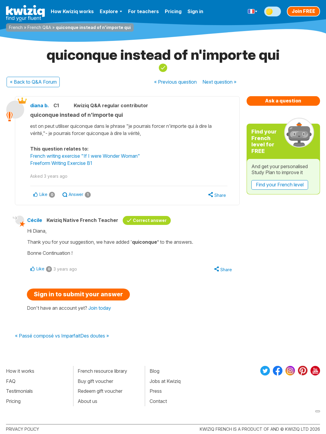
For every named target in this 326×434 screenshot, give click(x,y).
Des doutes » (94, 336)
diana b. (39, 105)
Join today (99, 308)
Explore (111, 11)
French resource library (102, 371)
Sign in (195, 11)
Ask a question (283, 101)
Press (156, 391)
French (16, 27)
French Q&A (39, 27)
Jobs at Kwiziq (165, 381)
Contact (158, 401)
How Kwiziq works (72, 11)
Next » (219, 82)
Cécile (34, 220)
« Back (33, 82)
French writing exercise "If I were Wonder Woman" (85, 156)
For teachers (143, 11)
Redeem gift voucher (100, 391)
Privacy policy (22, 429)
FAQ (11, 381)
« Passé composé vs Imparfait (47, 336)
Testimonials (19, 391)
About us (87, 401)
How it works (20, 371)
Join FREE (303, 11)
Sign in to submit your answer (78, 294)
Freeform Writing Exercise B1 (61, 163)
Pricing (173, 11)
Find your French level (280, 185)
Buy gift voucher (95, 381)
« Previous (175, 82)
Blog (154, 371)
